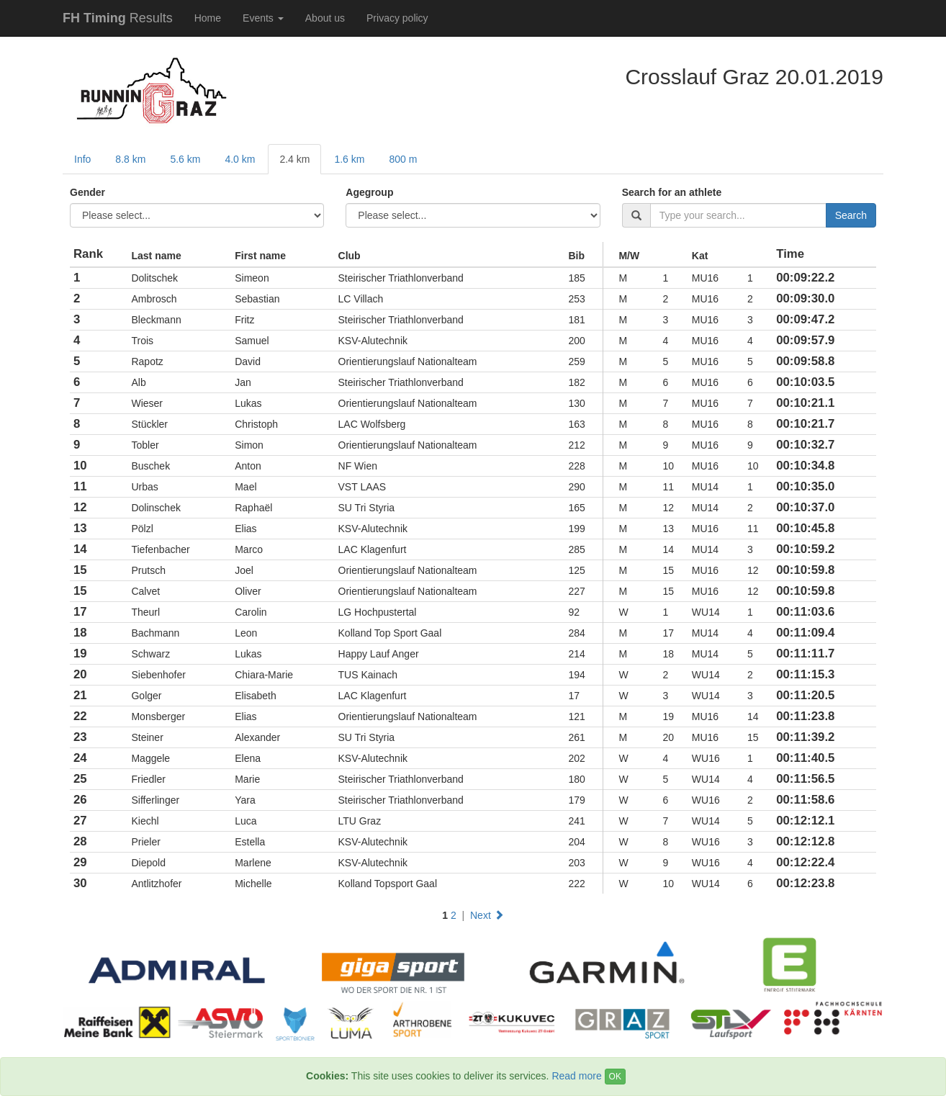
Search (851, 215)
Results (118, 18)
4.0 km (240, 159)
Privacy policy (397, 18)
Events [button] (263, 18)
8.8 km (130, 159)
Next (487, 915)
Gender (87, 192)
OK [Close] (615, 1077)
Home (207, 18)
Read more (576, 1076)
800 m (403, 159)
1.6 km (349, 159)
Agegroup (369, 192)
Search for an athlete (672, 192)
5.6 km (185, 159)
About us (325, 18)
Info (82, 159)
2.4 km (294, 159)
